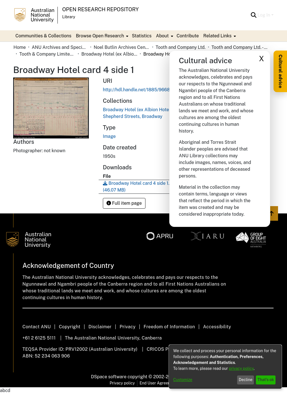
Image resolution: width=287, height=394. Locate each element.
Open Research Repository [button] (100, 9)
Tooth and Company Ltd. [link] (180, 47)
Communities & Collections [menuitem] (43, 35)
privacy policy (241, 368)
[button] (253, 15)
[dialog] (225, 366)
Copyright (69, 326)
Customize (182, 379)
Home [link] (19, 47)
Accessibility (217, 326)
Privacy (128, 326)
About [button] (162, 35)
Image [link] (109, 136)
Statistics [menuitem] (141, 35)
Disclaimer (100, 326)
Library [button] (68, 17)
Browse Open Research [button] (100, 35)
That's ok (266, 379)
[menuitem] (102, 36)
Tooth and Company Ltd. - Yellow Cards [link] (239, 47)
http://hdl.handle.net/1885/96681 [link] (137, 89)
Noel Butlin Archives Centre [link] (122, 47)
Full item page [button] (124, 203)
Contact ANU (36, 326)
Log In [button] (264, 15)
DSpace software (109, 376)
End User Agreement (158, 383)
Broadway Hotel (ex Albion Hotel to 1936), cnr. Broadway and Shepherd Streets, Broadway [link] (109, 54)
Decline (246, 379)
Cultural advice (280, 71)
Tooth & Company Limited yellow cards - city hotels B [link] (47, 54)
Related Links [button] (217, 35)
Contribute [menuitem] (188, 35)
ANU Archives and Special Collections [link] (60, 47)
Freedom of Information (169, 326)
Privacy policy (122, 383)
